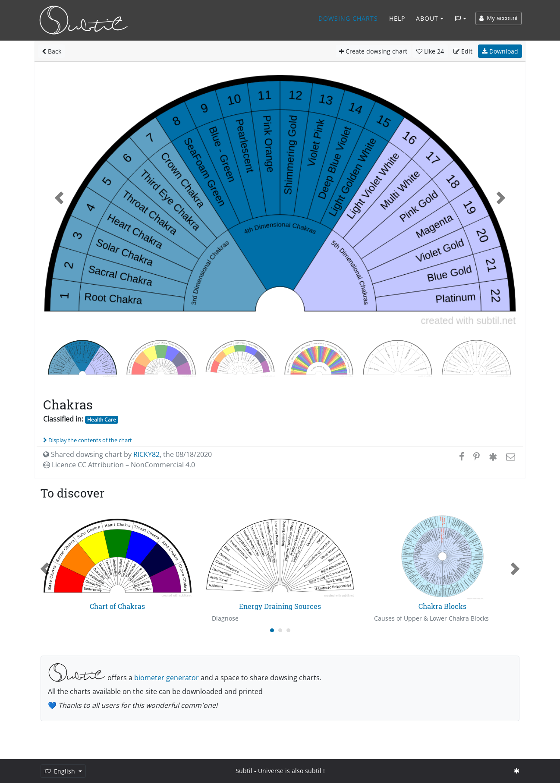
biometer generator (166, 677)
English (60, 771)
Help (397, 18)
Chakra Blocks (442, 606)
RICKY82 (146, 454)
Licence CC (119, 464)
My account (498, 18)
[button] (59, 198)
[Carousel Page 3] (288, 630)
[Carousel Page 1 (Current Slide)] (272, 630)
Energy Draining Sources (280, 606)
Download (500, 51)
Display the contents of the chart (87, 440)
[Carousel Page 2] (280, 630)
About (427, 18)
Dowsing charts (348, 18)
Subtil (244, 771)
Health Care (101, 419)
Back (51, 51)
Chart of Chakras (117, 606)
